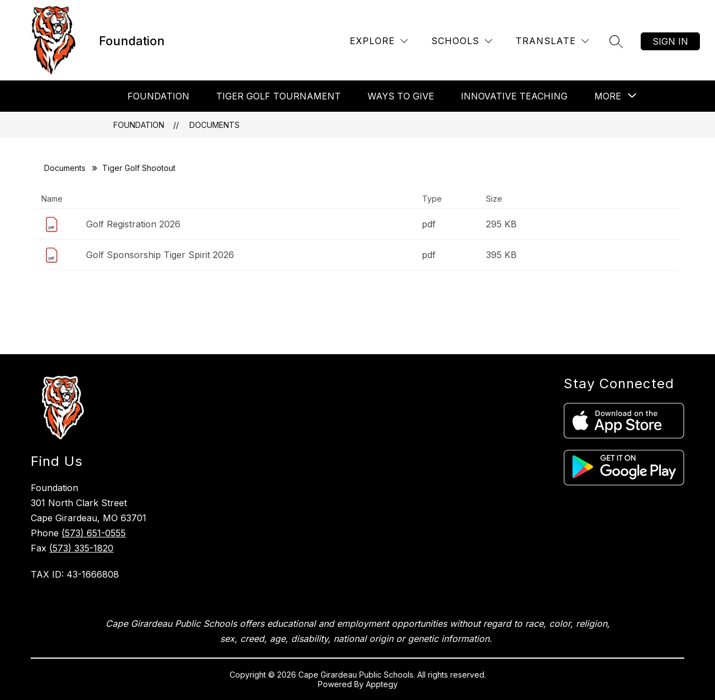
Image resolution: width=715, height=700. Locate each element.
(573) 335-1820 (81, 548)
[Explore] (379, 41)
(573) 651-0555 (93, 533)
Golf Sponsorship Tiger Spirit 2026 (160, 254)
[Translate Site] (552, 41)
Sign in (670, 41)
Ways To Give (401, 96)
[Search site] (616, 41)
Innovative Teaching (514, 96)
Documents (214, 125)
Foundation (158, 96)
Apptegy (382, 684)
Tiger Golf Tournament (278, 96)
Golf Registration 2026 (133, 224)
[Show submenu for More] (607, 96)
